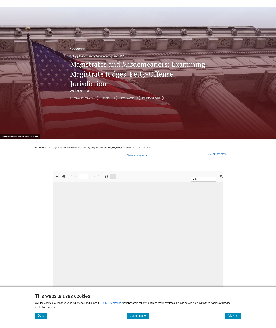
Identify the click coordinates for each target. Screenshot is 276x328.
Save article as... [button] (137, 155)
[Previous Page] (76, 176)
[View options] (57, 176)
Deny (42, 315)
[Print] (64, 176)
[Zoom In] (196, 174)
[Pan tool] (106, 176)
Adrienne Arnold (80, 90)
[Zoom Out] (193, 174)
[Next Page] (94, 176)
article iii (107, 98)
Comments (79, 49)
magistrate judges (151, 98)
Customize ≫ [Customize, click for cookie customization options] (139, 315)
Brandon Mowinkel (18, 136)
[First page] (71, 176)
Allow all (234, 315)
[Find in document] (221, 176)
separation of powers (84, 98)
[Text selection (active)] (113, 176)
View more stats (217, 153)
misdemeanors (126, 98)
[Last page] (99, 176)
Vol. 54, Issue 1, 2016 (81, 56)
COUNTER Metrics (110, 303)
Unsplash (34, 136)
